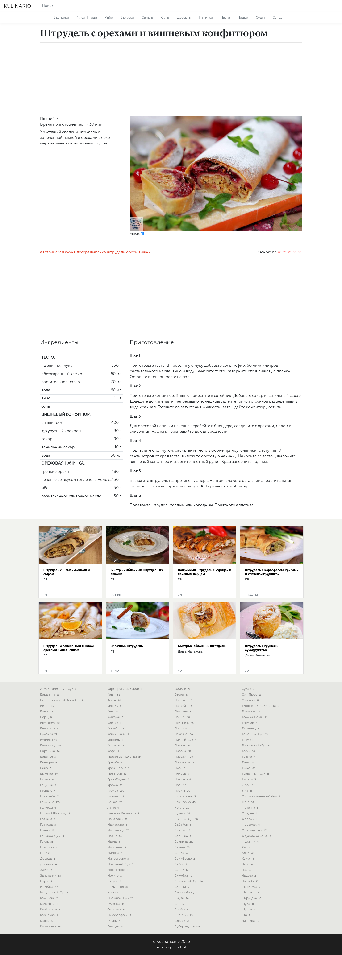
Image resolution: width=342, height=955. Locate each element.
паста (225, 17)
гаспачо (48, 790)
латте (113, 807)
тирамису (251, 728)
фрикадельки (254, 830)
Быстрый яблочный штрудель (201, 646)
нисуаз (114, 881)
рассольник (185, 796)
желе (46, 870)
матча (114, 841)
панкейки (184, 706)
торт (248, 739)
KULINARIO (17, 6)
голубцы (48, 807)
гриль (47, 841)
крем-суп (117, 773)
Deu (175, 947)
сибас (181, 864)
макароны (117, 819)
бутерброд (51, 745)
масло (115, 836)
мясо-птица (87, 17)
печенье (184, 734)
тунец (248, 762)
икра (46, 881)
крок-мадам (118, 779)
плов (180, 768)
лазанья (116, 796)
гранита (48, 819)
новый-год (118, 887)
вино (46, 768)
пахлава (183, 711)
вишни (144, 252)
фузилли (250, 841)
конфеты (115, 739)
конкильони (118, 734)
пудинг (183, 790)
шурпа (249, 909)
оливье (183, 689)
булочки (49, 734)
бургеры (49, 739)
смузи (182, 898)
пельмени (185, 722)
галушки (48, 785)
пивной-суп (186, 739)
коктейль (117, 728)
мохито (115, 875)
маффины (117, 847)
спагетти (184, 915)
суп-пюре (252, 694)
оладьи (115, 926)
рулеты (183, 813)
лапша (115, 802)
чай (247, 870)
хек (246, 847)
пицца (243, 17)
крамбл (115, 762)
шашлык (251, 892)
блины (47, 711)
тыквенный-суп (256, 773)
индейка (49, 887)
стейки (182, 920)
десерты (184, 17)
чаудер (249, 875)
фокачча (250, 807)
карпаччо (49, 915)
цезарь (249, 864)
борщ (46, 717)
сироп (182, 870)
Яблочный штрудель (127, 646)
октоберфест (119, 915)
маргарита (117, 824)
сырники (251, 700)
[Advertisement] (171, 79)
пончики (183, 779)
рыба (108, 17)
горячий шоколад (55, 813)
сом (180, 904)
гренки (47, 830)
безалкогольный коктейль (62, 700)
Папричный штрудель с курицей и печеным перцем (204, 572)
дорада (48, 858)
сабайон (183, 824)
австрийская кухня (58, 252)
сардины (183, 836)
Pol (183, 947)
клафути (115, 717)
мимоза (115, 853)
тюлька (249, 779)
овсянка (116, 904)
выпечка (98, 252)
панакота (184, 700)
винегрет (49, 762)
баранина (50, 694)
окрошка (116, 909)
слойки (182, 887)
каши (114, 694)
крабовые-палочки (124, 756)
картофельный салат (125, 689)
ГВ (142, 233)
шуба (248, 904)
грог (45, 853)
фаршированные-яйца (261, 796)
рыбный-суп (187, 819)
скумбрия (184, 875)
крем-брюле (118, 768)
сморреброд (186, 892)
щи (246, 915)
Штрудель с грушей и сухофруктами (261, 648)
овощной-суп (120, 898)
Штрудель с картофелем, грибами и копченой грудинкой (272, 572)
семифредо (185, 858)
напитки (206, 17)
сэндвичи (280, 17)
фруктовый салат (257, 836)
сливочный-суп (189, 881)
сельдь (182, 847)
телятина (251, 711)
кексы (114, 700)
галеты (47, 779)
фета (248, 802)
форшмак (251, 824)
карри (47, 920)
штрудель (116, 252)
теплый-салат (255, 717)
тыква (249, 768)
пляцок (182, 773)
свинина (184, 841)
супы (165, 17)
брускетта (50, 722)
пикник (183, 745)
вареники (50, 751)
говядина (50, 802)
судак (248, 689)
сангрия (183, 830)
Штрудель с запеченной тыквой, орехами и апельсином (69, 648)
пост (181, 785)
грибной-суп (52, 836)
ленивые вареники (123, 813)
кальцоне (49, 898)
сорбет (182, 909)
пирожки (184, 756)
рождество (185, 802)
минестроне (118, 858)
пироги (183, 751)
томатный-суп (255, 734)
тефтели (250, 722)
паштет (183, 717)
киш (113, 711)
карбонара (50, 909)
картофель (51, 926)
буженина (49, 728)
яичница (251, 920)
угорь (248, 785)
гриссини (49, 847)
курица (116, 790)
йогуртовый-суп (54, 892)
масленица (118, 830)
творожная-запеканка (261, 706)
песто (181, 728)
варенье (49, 756)
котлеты (116, 745)
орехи (132, 252)
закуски (127, 17)
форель (250, 819)
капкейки (49, 904)
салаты (148, 17)
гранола (48, 824)
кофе (113, 751)
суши (260, 17)
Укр (159, 947)
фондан (250, 813)
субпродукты (188, 926)
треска (249, 756)
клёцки (114, 722)
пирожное (185, 762)
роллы (182, 807)
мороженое (118, 870)
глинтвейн (49, 796)
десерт (83, 252)
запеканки (51, 875)
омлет (182, 694)
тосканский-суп (256, 745)
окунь (114, 920)
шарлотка (251, 887)
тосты (249, 751)
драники (49, 864)
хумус (248, 858)
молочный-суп (120, 864)
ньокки (114, 892)
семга (182, 853)
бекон (47, 706)
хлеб (248, 853)
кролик (115, 785)
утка (247, 790)
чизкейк (250, 881)
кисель (114, 706)
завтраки (61, 17)
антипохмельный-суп (58, 689)
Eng (167, 947)
